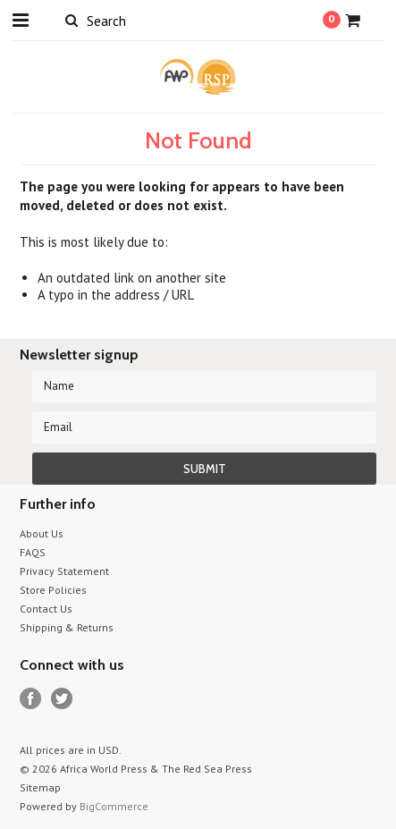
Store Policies (53, 589)
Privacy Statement (64, 571)
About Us (41, 533)
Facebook (31, 699)
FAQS (33, 552)
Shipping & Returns (67, 627)
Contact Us (46, 608)
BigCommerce (114, 806)
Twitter (62, 699)
